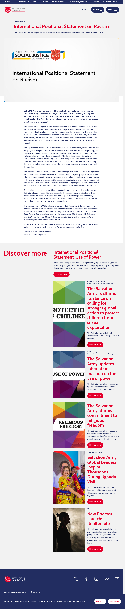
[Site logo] (15, 579)
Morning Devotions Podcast (105, 2)
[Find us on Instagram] (96, 578)
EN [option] (82, 10)
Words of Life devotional (53, 2)
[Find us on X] (75, 578)
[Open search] (97, 9)
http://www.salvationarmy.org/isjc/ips (68, 227)
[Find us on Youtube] (117, 578)
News (7, 2)
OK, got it (100, 601)
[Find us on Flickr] (106, 578)
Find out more (61, 274)
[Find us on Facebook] (86, 578)
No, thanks (114, 601)
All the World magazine (26, 2)
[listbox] (83, 10)
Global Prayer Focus (78, 2)
